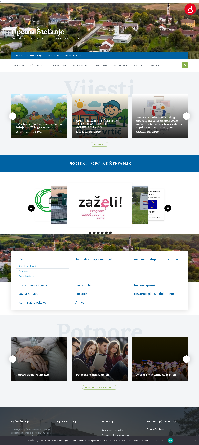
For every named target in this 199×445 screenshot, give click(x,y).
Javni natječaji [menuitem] (120, 65)
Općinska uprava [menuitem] (57, 65)
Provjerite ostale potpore (99, 387)
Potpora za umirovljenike (32, 374)
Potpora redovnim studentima (156, 374)
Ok (170, 440)
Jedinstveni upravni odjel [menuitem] (93, 259)
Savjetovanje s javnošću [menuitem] (36, 285)
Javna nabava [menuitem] (28, 294)
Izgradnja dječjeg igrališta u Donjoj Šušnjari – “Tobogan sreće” (39, 125)
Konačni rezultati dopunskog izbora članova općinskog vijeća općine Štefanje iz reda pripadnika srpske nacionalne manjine (159, 122)
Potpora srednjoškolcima (92, 374)
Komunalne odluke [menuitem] (32, 302)
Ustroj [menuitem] (23, 259)
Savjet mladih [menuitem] (85, 285)
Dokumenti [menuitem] (101, 65)
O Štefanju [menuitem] (36, 65)
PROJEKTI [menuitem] (154, 65)
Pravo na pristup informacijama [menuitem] (155, 259)
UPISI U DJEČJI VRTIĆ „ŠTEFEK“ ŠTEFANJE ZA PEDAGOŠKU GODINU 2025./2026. (97, 124)
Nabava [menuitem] (19, 55)
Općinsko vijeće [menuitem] (80, 65)
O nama (38, 132)
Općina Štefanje (37, 31)
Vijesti (98, 132)
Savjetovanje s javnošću (112, 430)
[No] (195, 440)
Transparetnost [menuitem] (54, 55)
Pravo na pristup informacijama (115, 435)
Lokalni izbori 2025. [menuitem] (73, 55)
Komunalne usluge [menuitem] (35, 55)
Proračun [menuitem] (23, 271)
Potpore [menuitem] (139, 65)
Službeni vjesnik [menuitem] (144, 285)
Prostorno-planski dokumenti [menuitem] (153, 294)
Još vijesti (99, 144)
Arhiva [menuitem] (80, 302)
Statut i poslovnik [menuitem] (27, 266)
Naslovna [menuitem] (19, 65)
